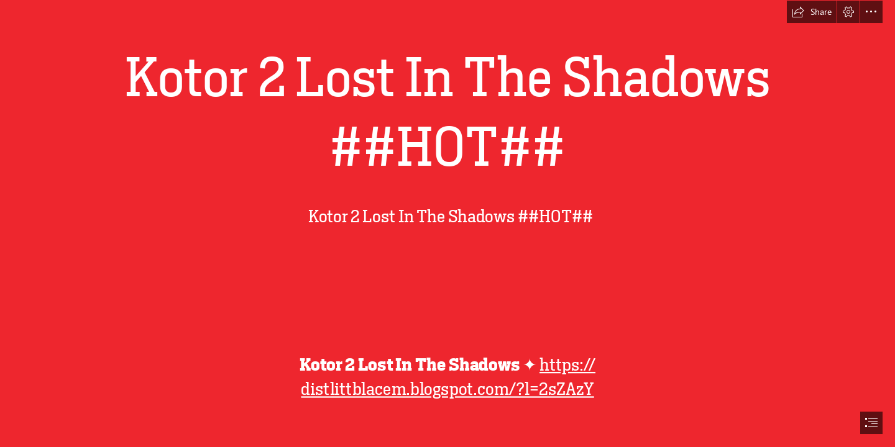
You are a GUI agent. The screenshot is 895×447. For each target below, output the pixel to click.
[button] (812, 12)
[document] (447, 223)
